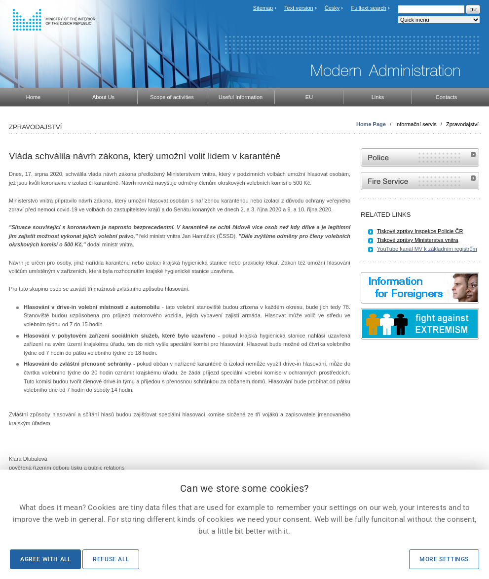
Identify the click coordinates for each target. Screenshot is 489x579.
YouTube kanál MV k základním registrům (427, 249)
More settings (444, 559)
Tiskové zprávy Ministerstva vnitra (417, 240)
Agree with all (45, 559)
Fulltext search (368, 8)
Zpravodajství (462, 124)
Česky (332, 8)
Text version (298, 8)
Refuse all (111, 559)
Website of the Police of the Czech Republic (420, 157)
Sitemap (263, 8)
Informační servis (416, 124)
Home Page (371, 124)
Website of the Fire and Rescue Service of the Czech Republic (420, 181)
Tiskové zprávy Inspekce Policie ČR (420, 231)
